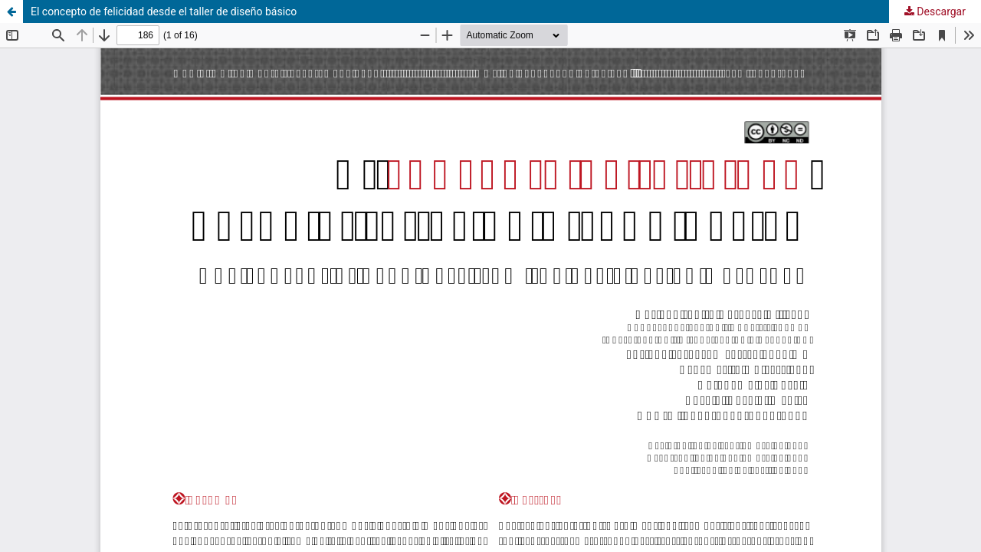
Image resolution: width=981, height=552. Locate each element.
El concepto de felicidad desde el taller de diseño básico (164, 11)
